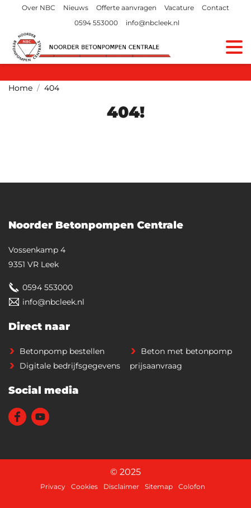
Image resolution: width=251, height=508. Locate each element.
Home (20, 88)
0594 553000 (96, 22)
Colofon (191, 486)
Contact (215, 7)
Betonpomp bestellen (62, 351)
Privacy (52, 486)
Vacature (179, 7)
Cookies (84, 486)
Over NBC (38, 7)
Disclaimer (121, 486)
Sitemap (159, 486)
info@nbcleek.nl (152, 22)
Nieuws (75, 7)
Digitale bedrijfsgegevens (70, 366)
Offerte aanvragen (126, 7)
